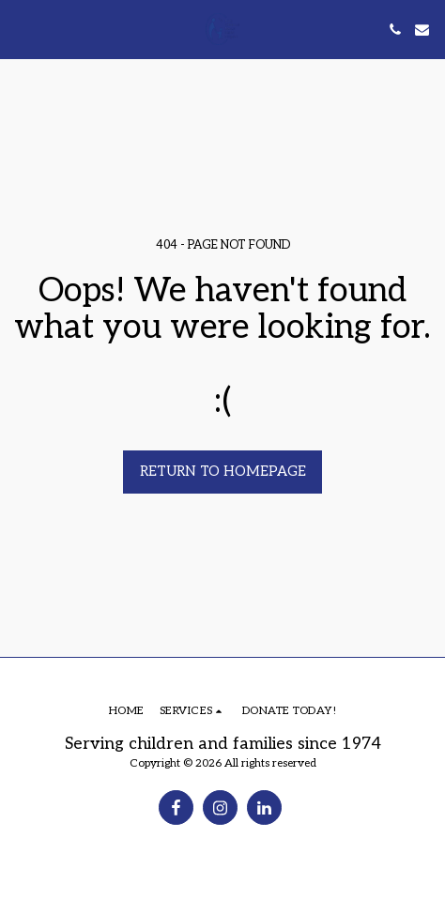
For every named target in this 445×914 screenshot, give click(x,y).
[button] (21, 29)
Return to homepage (223, 472)
